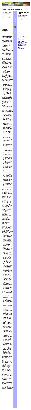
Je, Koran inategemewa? (21, 39)
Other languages (18, 9)
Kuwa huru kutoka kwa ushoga (22, 42)
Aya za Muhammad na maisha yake (23, 36)
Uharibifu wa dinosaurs (21, 17)
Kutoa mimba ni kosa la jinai (22, 44)
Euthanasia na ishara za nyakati (22, 45)
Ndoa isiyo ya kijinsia (21, 43)
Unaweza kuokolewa (21, 48)
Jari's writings (10, 9)
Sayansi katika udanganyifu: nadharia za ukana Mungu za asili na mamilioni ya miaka (24, 19)
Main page (4, 9)
